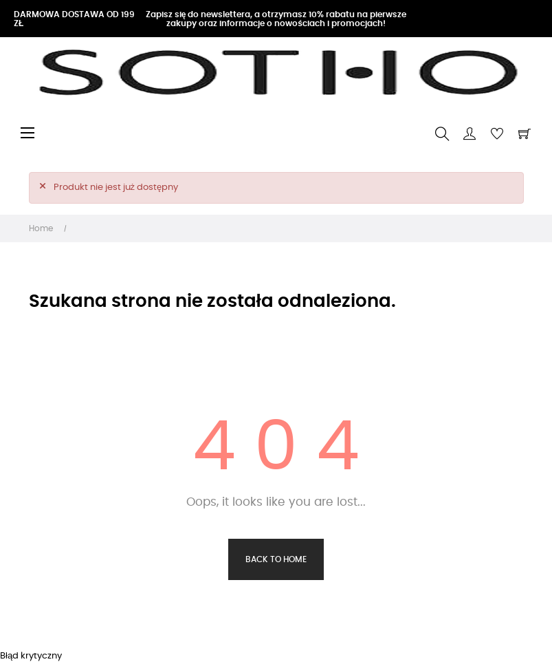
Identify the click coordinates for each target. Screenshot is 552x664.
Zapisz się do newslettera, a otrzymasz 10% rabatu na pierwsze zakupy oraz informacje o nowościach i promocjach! (276, 19)
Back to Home (276, 559)
